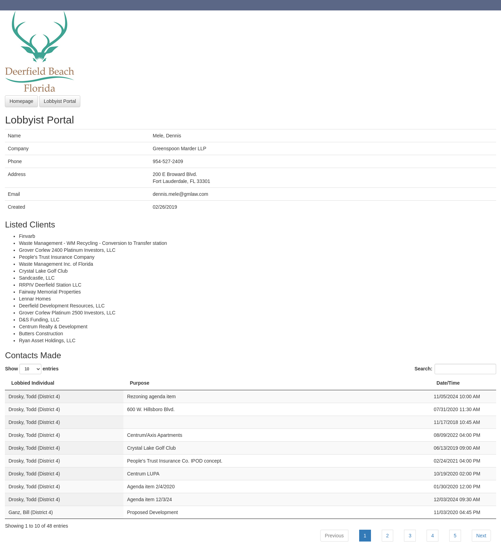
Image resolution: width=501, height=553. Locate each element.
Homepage (21, 101)
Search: (455, 369)
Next (481, 535)
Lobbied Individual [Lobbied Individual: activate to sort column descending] (32, 383)
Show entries (31, 369)
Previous (334, 535)
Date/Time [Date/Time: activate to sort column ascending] (448, 383)
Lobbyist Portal (60, 101)
